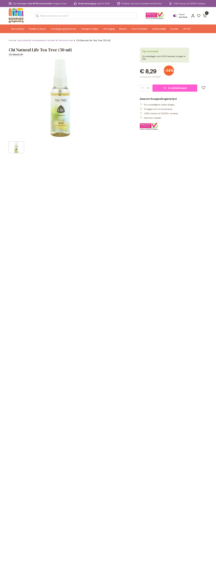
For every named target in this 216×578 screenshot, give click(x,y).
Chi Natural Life (16, 54)
